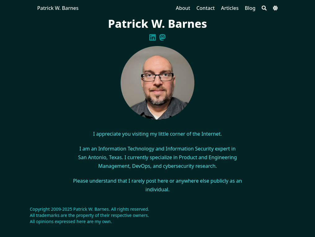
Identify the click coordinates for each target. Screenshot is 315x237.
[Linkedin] (153, 36)
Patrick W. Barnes (57, 8)
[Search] (264, 8)
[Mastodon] (162, 36)
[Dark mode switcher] (275, 8)
